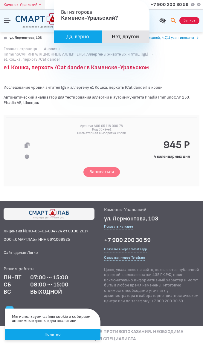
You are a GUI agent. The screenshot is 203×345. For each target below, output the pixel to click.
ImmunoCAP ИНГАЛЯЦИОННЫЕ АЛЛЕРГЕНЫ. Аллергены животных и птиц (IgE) (76, 54)
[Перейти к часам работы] (161, 38)
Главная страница (20, 48)
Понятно (53, 334)
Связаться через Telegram (124, 257)
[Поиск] (173, 20)
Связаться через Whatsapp (125, 249)
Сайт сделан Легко (21, 252)
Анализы (52, 48)
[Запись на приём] (189, 20)
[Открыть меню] (7, 21)
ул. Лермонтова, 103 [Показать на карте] (26, 38)
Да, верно (77, 36)
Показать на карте (118, 227)
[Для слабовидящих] (162, 20)
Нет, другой (125, 36)
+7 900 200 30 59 (169, 4)
